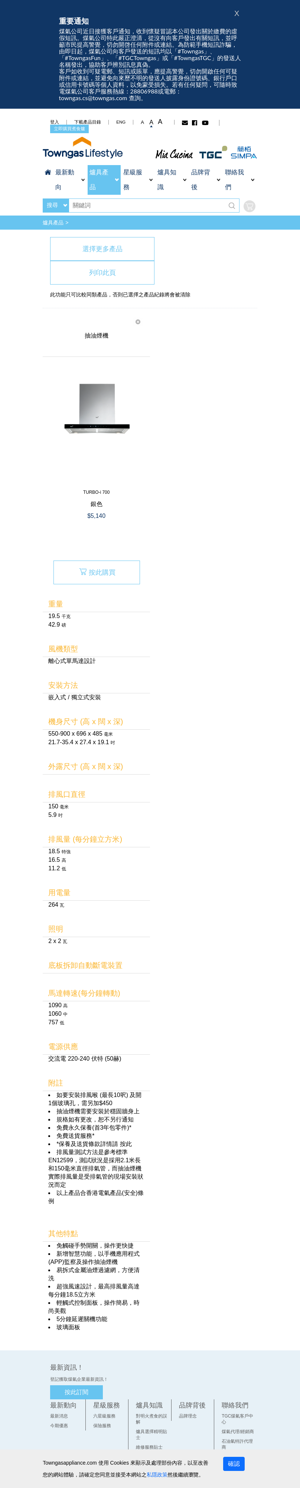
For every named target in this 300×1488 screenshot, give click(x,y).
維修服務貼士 (148, 1401)
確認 (239, 1464)
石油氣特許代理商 (242, 1401)
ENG (116, 122)
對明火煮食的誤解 (153, 1381)
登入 (50, 122)
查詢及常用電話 (239, 1420)
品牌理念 (189, 1381)
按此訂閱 (72, 1358)
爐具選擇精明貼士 (153, 1391)
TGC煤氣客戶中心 (242, 1381)
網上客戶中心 (237, 1410)
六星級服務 (102, 1381)
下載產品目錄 (83, 122)
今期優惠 (55, 1391)
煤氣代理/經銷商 (240, 1391)
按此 (122, 1110)
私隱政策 (142, 1475)
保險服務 (99, 1391)
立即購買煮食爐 (65, 129)
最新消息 (55, 1381)
